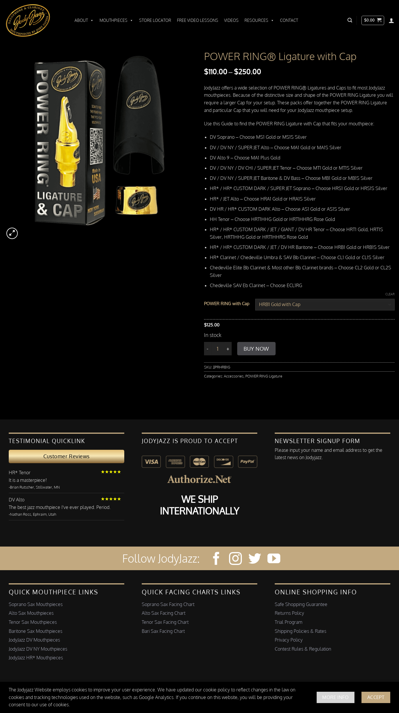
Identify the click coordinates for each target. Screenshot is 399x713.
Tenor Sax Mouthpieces (33, 622)
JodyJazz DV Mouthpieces (34, 640)
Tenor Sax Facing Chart (165, 622)
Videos (231, 20)
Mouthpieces (116, 20)
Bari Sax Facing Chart (163, 631)
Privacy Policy (289, 640)
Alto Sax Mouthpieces (31, 613)
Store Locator (155, 20)
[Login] (391, 20)
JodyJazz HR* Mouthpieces (36, 658)
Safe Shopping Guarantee (301, 604)
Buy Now (256, 348)
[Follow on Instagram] (235, 559)
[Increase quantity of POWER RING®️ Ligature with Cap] (228, 348)
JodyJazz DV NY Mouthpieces (38, 649)
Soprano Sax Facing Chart (168, 604)
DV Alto (16, 500)
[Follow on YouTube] (273, 559)
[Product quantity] (217, 348)
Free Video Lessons (197, 20)
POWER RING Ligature (263, 376)
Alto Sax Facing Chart (163, 613)
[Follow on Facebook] (216, 559)
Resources (259, 20)
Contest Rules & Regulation (303, 649)
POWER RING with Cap (226, 303)
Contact (289, 20)
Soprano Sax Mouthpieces (36, 604)
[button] (349, 20)
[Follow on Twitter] (254, 559)
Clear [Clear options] (390, 294)
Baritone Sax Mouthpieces (35, 631)
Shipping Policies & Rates (300, 631)
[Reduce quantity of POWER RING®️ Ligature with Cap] (207, 348)
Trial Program (288, 622)
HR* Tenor (20, 472)
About (84, 20)
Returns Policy (289, 613)
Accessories (234, 376)
